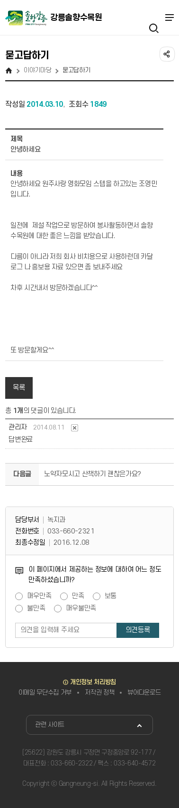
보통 (111, 596)
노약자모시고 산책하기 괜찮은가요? (92, 474)
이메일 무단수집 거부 (45, 692)
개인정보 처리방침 (93, 682)
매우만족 (39, 596)
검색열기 (154, 17)
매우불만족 (81, 608)
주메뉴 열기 (169, 17)
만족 (78, 596)
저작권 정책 (99, 692)
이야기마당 (37, 70)
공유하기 (166, 53)
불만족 (36, 608)
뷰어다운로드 (144, 692)
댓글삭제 (75, 428)
